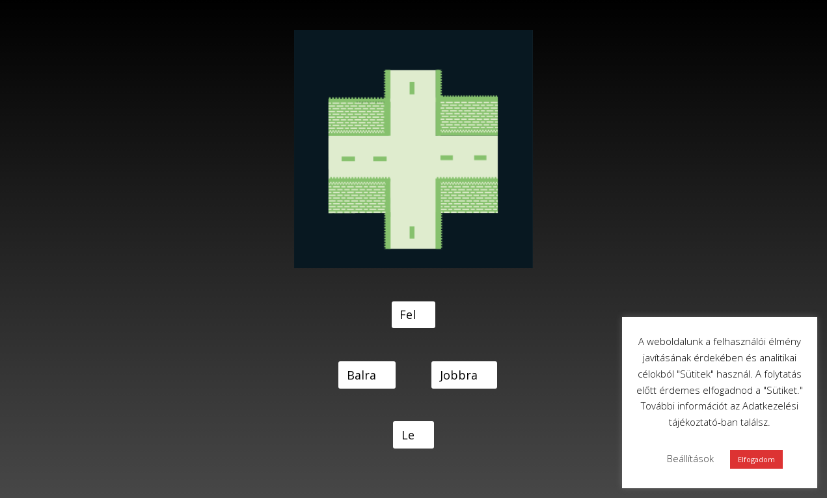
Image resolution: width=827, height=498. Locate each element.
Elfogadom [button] (756, 459)
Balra (361, 375)
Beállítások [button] (690, 458)
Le (407, 435)
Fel (408, 314)
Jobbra (459, 375)
